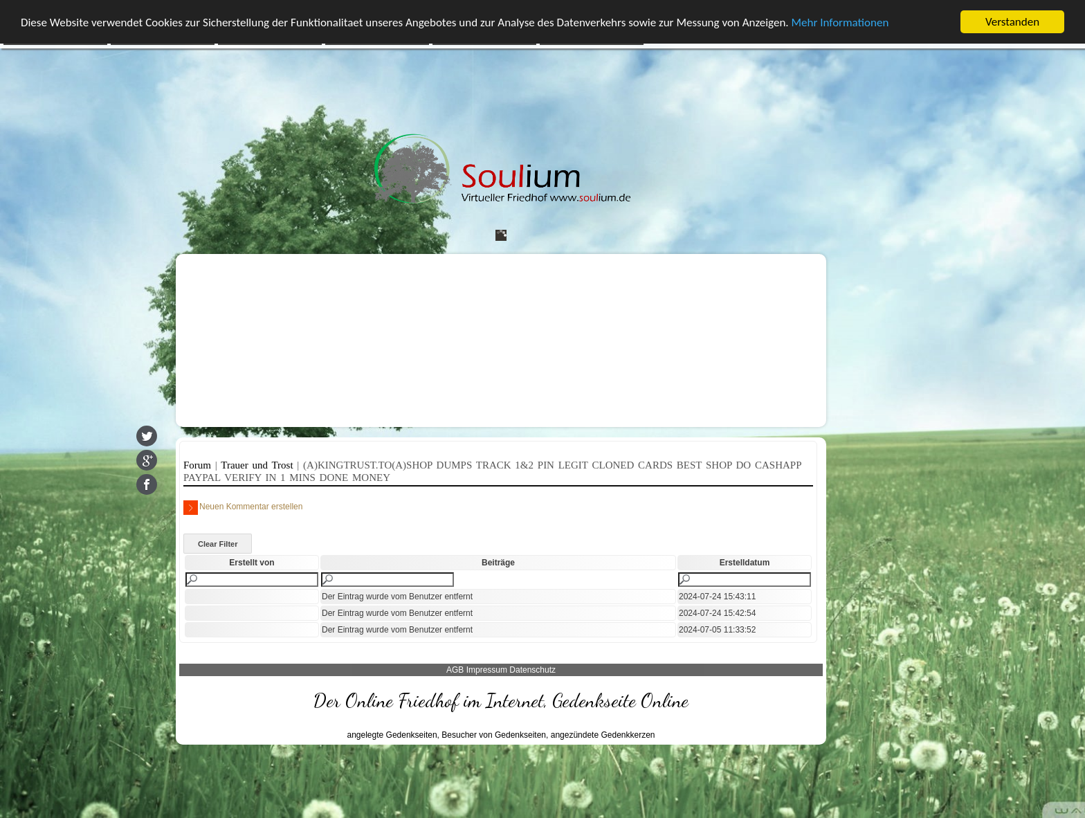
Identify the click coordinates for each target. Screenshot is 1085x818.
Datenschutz (532, 670)
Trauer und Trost (259, 465)
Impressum (486, 670)
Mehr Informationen (840, 22)
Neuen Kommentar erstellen (242, 507)
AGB (455, 670)
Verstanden (1012, 22)
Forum (199, 465)
